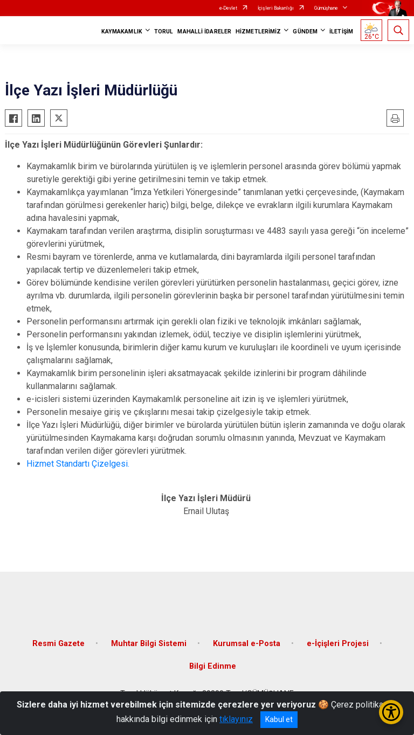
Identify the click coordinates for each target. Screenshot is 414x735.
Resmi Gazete (58, 643)
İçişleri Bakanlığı (276, 8)
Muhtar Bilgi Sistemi (149, 643)
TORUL (164, 31)
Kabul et (279, 719)
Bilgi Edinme (212, 666)
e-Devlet (228, 8)
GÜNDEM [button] (305, 31)
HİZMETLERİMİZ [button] (258, 31)
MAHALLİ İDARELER (204, 31)
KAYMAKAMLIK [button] (121, 31)
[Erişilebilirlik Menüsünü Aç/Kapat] (391, 712)
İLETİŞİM (341, 31)
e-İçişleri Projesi (338, 643)
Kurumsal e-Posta (246, 643)
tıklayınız (236, 719)
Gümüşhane (326, 8)
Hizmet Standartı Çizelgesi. (77, 464)
